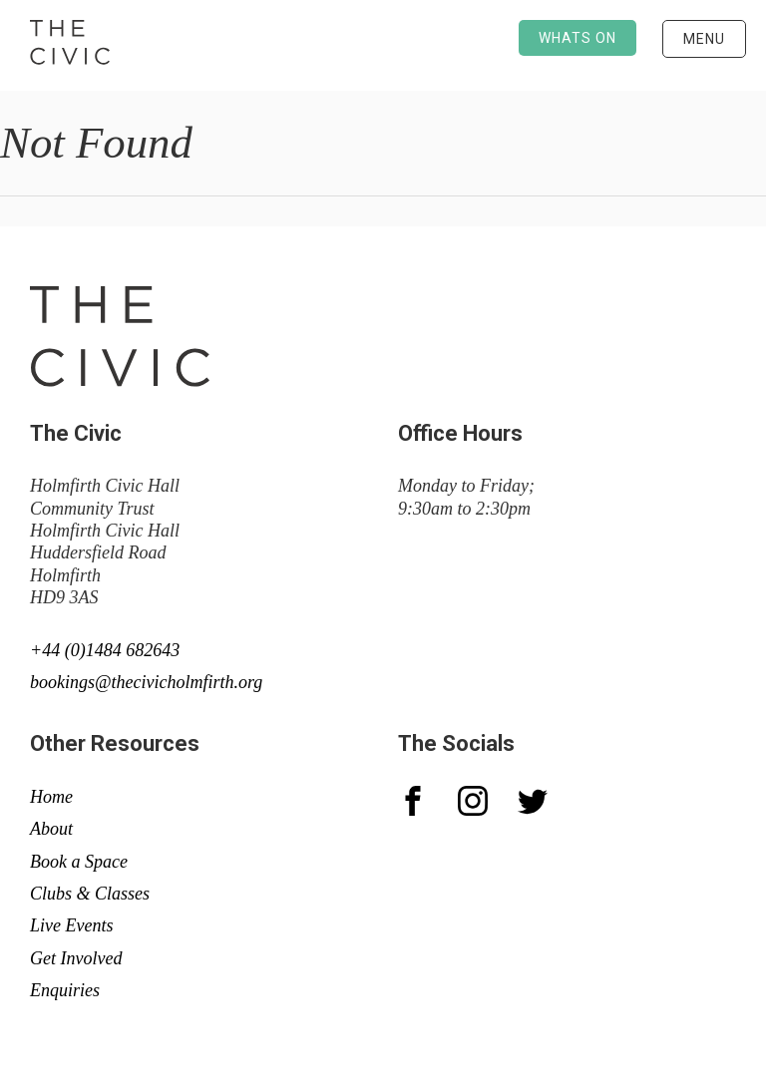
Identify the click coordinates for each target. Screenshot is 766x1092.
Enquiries (65, 990)
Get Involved (76, 958)
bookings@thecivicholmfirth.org (146, 682)
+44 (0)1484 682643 (105, 650)
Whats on (577, 38)
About (51, 829)
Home (51, 797)
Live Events (71, 925)
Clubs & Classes (90, 894)
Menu (704, 39)
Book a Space (79, 862)
